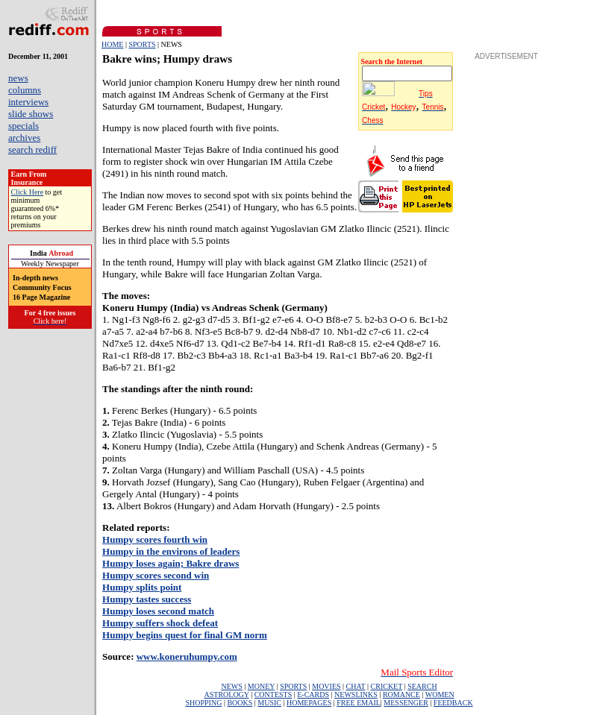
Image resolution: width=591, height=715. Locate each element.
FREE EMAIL (359, 703)
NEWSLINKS (356, 694)
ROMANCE (401, 694)
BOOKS (239, 703)
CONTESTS (273, 694)
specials (23, 125)
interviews (28, 101)
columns (24, 89)
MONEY (261, 686)
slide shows (30, 113)
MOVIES (326, 686)
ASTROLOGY (226, 694)
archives (24, 137)
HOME (112, 44)
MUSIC (269, 703)
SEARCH (422, 686)
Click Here (27, 192)
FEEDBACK (453, 703)
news (18, 78)
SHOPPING (203, 703)
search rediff (32, 149)
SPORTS (141, 44)
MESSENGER (406, 703)
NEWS (231, 686)
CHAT (356, 686)
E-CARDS (313, 694)
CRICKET (387, 686)
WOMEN (439, 694)
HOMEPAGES (309, 703)
